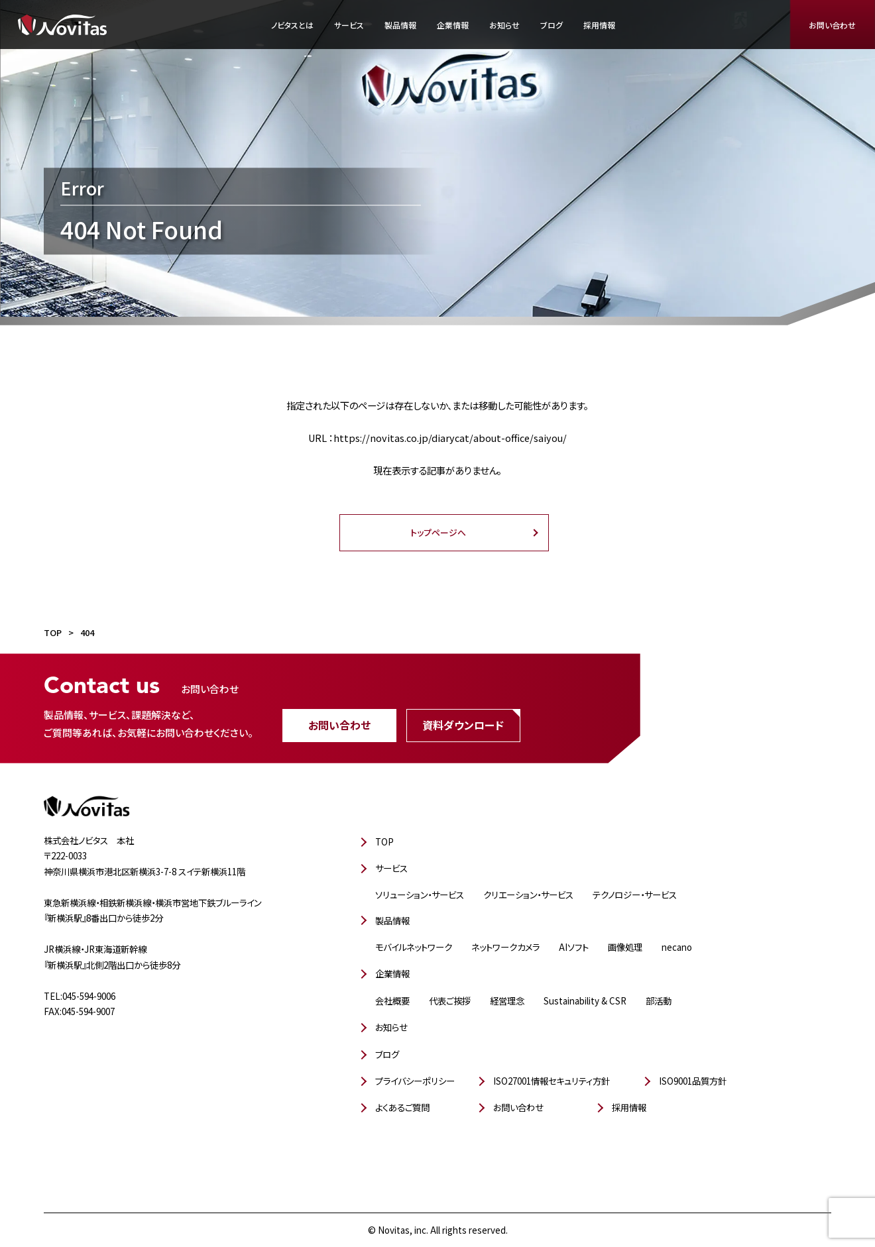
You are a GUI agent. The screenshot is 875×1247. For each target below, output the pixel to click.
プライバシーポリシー (415, 1080)
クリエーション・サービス (528, 894)
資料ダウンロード (463, 724)
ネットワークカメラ (505, 946)
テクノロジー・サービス (635, 894)
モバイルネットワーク (413, 946)
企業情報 (453, 24)
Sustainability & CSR (585, 1000)
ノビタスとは (292, 24)
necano (677, 946)
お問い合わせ (832, 24)
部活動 (658, 1000)
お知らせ (504, 24)
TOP (384, 841)
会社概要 (392, 1000)
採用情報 (599, 24)
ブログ (551, 24)
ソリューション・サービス (419, 894)
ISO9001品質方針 (693, 1080)
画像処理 (625, 946)
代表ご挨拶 (450, 1000)
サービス (349, 24)
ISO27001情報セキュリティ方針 (551, 1080)
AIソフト (574, 946)
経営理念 (507, 1000)
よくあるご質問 (402, 1107)
